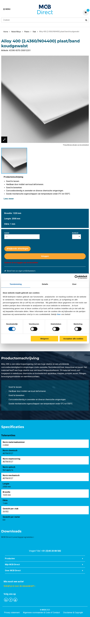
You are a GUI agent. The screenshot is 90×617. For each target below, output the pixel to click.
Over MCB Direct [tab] (13, 570)
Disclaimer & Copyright (73, 612)
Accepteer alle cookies (73, 339)
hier (59, 314)
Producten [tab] (10, 558)
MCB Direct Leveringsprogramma (17, 537)
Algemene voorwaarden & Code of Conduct (41, 612)
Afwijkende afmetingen (17, 249)
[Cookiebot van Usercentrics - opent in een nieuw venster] (76, 277)
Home (5, 32)
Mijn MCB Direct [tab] (12, 564)
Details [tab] (45, 284)
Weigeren (44, 339)
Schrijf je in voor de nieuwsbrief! (19, 586)
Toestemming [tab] (16, 284)
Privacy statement (12, 612)
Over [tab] (74, 284)
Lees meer (9, 199)
